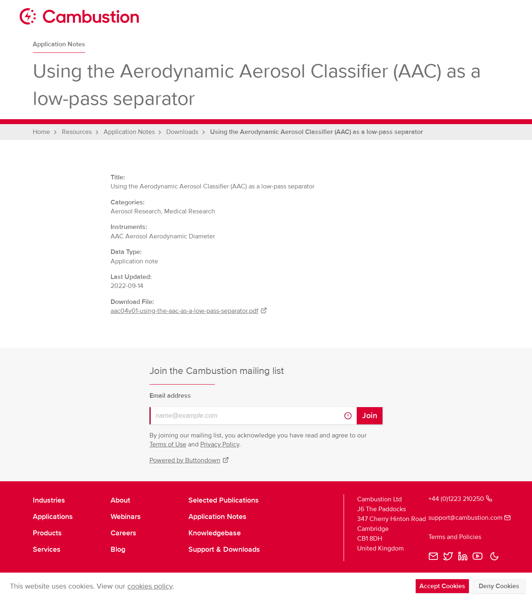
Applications (53, 516)
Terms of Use (167, 444)
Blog (118, 549)
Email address (170, 396)
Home (41, 132)
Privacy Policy (219, 444)
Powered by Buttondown (189, 460)
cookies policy (149, 586)
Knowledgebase (214, 532)
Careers (123, 532)
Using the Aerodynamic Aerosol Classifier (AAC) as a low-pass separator (316, 132)
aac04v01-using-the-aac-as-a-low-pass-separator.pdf (189, 311)
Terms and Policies (454, 537)
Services (47, 549)
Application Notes (59, 44)
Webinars (126, 516)
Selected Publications (223, 500)
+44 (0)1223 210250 (460, 499)
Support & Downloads (224, 549)
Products (47, 532)
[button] (494, 556)
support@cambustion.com (463, 518)
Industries (49, 500)
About (120, 500)
